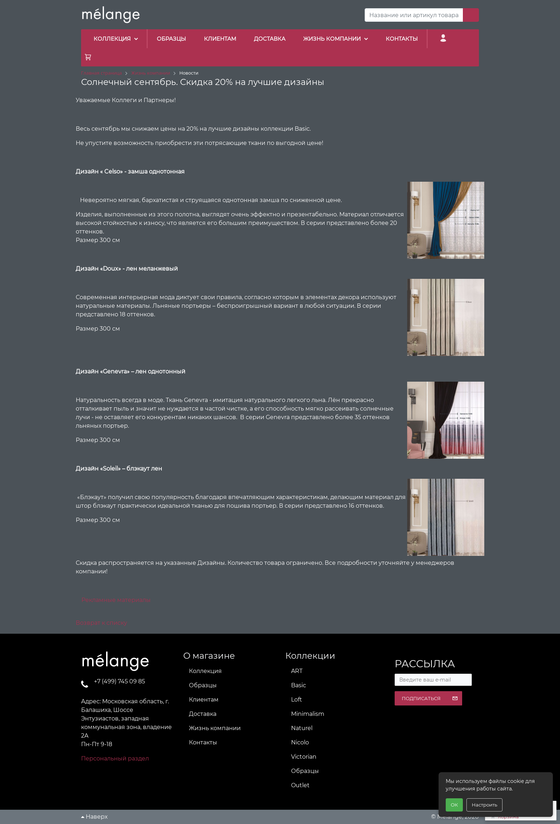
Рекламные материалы (116, 600)
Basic (298, 685)
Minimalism (307, 713)
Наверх (94, 816)
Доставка (202, 713)
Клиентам (204, 699)
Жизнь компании (215, 728)
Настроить (484, 805)
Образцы (203, 685)
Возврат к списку (101, 622)
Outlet (300, 785)
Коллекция (205, 671)
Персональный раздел (115, 758)
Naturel (301, 728)
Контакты (203, 742)
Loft (296, 699)
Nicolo (300, 742)
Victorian (303, 756)
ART (296, 671)
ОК (454, 805)
